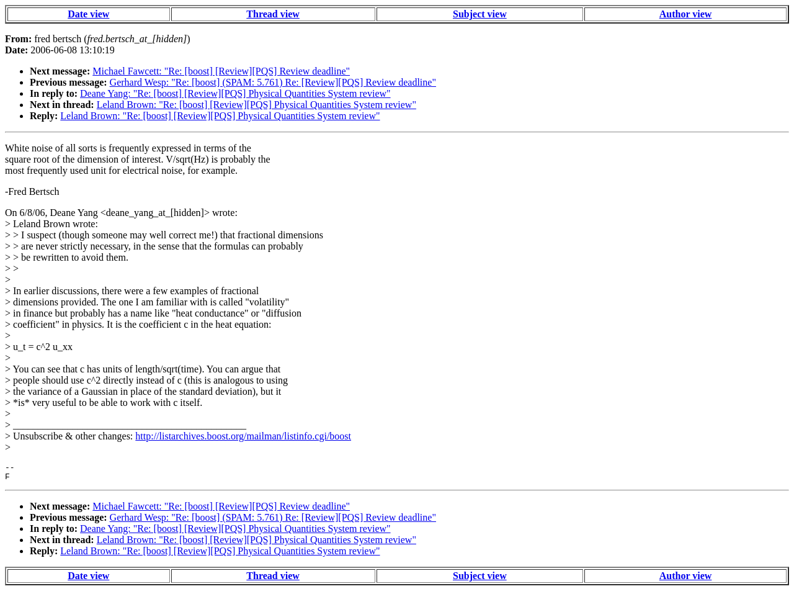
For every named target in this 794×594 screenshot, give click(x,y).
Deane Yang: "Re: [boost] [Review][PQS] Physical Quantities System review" (235, 93)
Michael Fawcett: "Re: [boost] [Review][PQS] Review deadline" (221, 71)
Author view (685, 14)
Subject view (480, 14)
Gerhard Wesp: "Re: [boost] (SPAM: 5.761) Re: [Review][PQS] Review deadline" (273, 82)
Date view (88, 14)
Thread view (272, 14)
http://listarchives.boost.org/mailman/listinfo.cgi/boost (243, 436)
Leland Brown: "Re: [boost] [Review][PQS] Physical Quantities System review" (256, 104)
